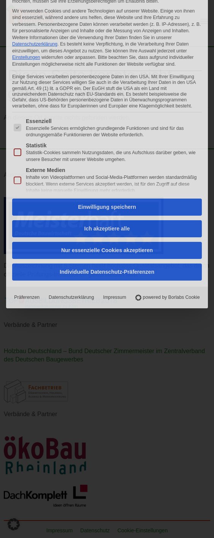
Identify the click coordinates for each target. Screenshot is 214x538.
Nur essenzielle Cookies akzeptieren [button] (107, 157)
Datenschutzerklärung (71, 204)
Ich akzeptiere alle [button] (107, 135)
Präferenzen (27, 204)
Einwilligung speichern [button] (107, 113)
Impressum (114, 204)
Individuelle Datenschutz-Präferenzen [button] (107, 178)
